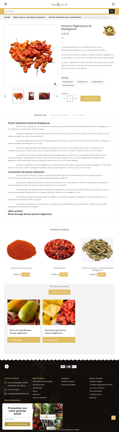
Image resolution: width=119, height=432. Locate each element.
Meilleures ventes (67, 381)
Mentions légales (96, 381)
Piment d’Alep (59, 268)
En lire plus (15, 340)
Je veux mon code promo (17, 424)
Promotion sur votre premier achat (17, 411)
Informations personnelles (43, 381)
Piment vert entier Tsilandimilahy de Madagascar (97, 269)
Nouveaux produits (68, 385)
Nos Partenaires (96, 391)
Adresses (36, 394)
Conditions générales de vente (101, 385)
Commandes (37, 388)
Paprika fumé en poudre (21, 268)
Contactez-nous (96, 394)
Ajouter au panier (90, 98)
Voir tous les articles (59, 292)
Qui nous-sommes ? (97, 388)
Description (40, 115)
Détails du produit (59, 115)
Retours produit (39, 385)
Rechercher (112, 11)
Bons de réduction (40, 397)
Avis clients (79, 115)
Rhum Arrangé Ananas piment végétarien (30, 214)
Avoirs (35, 391)
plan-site (93, 397)
